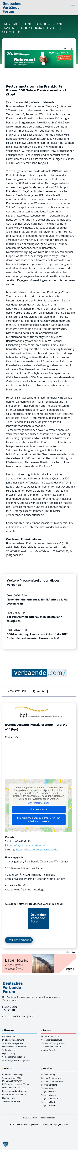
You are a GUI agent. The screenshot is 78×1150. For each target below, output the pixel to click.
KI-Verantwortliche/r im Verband (16, 1084)
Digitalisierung (8, 1053)
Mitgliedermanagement (13, 1040)
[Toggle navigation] (74, 4)
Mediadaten (19, 1016)
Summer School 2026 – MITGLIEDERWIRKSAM (12, 1079)
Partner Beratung (49, 1084)
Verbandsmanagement (12, 1043)
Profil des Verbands (19, 940)
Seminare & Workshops (12, 1074)
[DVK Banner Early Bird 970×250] (39, 52)
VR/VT (32, 1016)
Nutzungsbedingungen (51, 1124)
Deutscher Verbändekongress (15, 1091)
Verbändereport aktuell (51, 1040)
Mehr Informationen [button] (39, 803)
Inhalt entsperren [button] (38, 809)
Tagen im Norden (49, 1102)
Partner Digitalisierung (51, 1078)
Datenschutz (21, 1124)
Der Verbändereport (50, 1036)
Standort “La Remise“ (11, 1101)
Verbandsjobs (47, 1088)
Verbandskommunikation (13, 1057)
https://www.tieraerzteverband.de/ (37, 849)
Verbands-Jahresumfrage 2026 (16, 1060)
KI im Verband (8, 1036)
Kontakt (6, 1016)
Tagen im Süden (48, 1105)
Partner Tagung (48, 1074)
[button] (6, 1144)
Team (65, 1124)
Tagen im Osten (48, 1091)
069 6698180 (23, 841)
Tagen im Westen (49, 1095)
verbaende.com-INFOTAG (13, 1087)
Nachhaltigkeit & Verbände (14, 1046)
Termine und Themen (51, 1046)
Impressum (34, 1124)
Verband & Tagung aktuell (53, 1043)
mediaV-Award (48, 1050)
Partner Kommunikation (52, 1081)
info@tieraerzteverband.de (30, 845)
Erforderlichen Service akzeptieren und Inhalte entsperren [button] (38, 819)
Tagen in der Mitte (49, 1098)
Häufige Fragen (9, 1098)
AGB (12, 1124)
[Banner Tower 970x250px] (39, 956)
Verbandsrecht (9, 1050)
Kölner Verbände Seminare (14, 1094)
